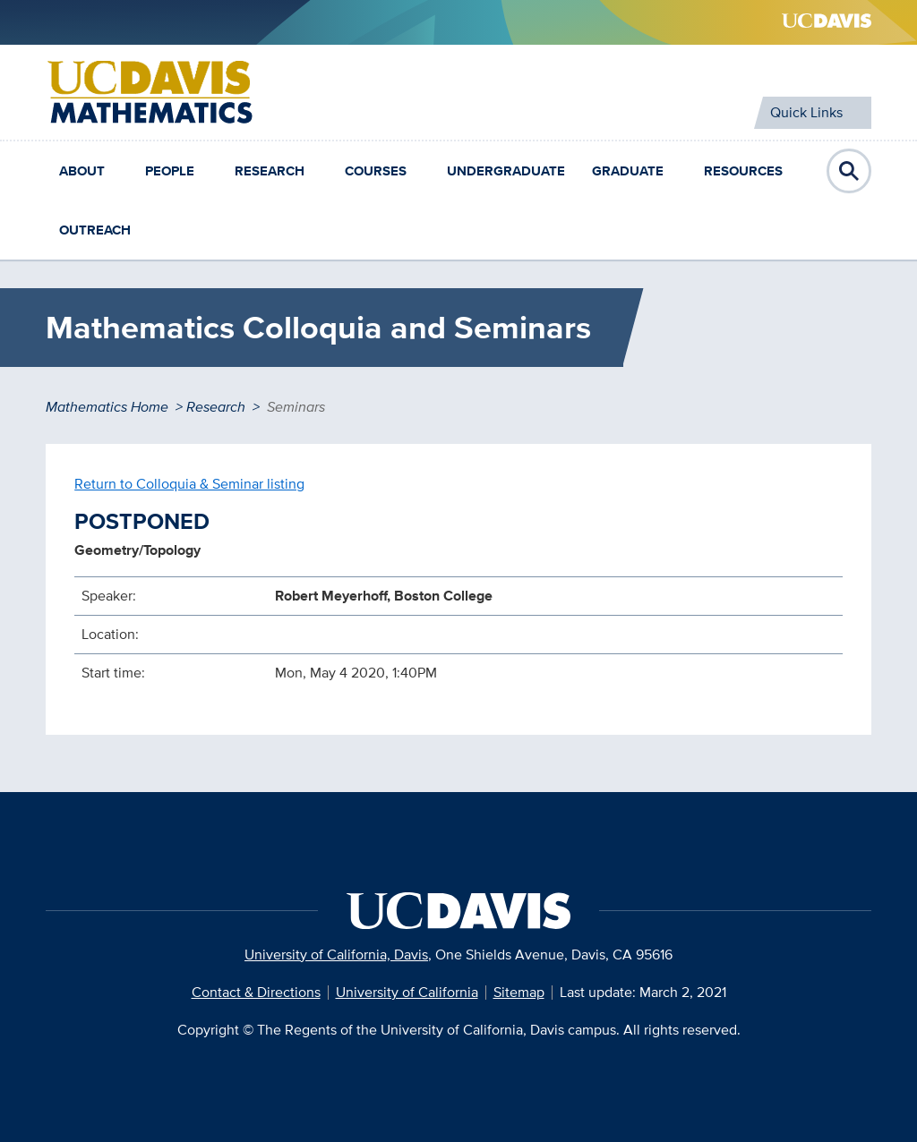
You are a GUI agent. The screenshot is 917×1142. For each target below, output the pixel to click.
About (82, 171)
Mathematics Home (107, 406)
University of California (407, 992)
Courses (376, 171)
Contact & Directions (256, 992)
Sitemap (518, 992)
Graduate (628, 171)
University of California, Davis (336, 954)
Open (849, 171)
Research (269, 171)
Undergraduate (506, 171)
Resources (743, 171)
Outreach (95, 230)
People (169, 171)
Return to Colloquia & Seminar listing (189, 483)
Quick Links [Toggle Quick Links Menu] (806, 112)
